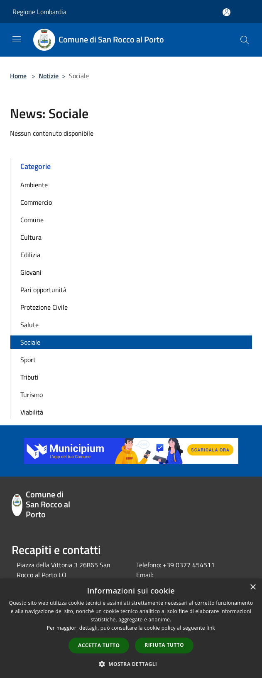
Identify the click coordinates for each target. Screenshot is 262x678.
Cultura (31, 237)
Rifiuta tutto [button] (164, 644)
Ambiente (34, 185)
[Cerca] (245, 40)
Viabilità (31, 412)
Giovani (31, 272)
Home (18, 76)
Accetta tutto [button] (99, 645)
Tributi (29, 377)
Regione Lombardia (39, 12)
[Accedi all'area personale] (226, 12)
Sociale (30, 342)
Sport (28, 360)
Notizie (49, 76)
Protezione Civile (44, 307)
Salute (29, 325)
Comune (32, 220)
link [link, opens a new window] (210, 627)
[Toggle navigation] (17, 39)
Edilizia (30, 255)
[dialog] (131, 628)
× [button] (253, 587)
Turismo (31, 395)
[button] (131, 664)
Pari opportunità (43, 290)
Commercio (36, 202)
